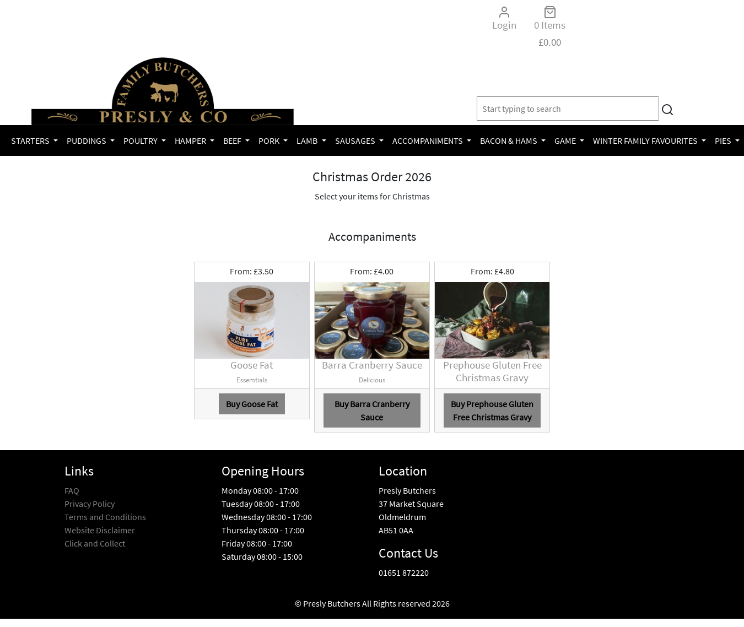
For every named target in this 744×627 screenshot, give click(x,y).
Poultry (141, 140)
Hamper (191, 140)
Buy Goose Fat (252, 403)
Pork (269, 140)
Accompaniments (428, 140)
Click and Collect (94, 543)
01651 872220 (404, 572)
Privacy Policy (89, 503)
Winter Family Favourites (646, 140)
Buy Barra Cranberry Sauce (372, 410)
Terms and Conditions (105, 516)
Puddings (87, 140)
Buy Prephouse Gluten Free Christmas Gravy (492, 410)
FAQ (71, 490)
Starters (31, 140)
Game (566, 140)
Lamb (307, 140)
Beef (233, 140)
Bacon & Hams (509, 140)
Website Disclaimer (99, 530)
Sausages (356, 140)
